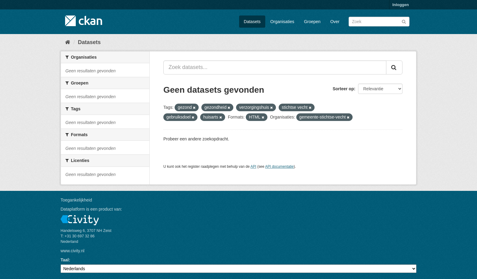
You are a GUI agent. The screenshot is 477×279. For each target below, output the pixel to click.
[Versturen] (403, 21)
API (253, 166)
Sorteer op (343, 88)
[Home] (67, 42)
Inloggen (400, 4)
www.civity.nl (72, 250)
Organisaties (282, 21)
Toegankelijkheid (76, 200)
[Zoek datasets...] (274, 67)
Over (334, 21)
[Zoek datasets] (379, 21)
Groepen (312, 21)
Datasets (252, 21)
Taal (65, 259)
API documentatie (279, 166)
